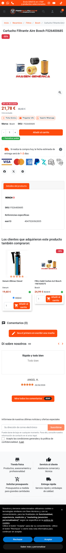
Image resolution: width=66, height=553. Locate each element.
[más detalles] (61, 149)
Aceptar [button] (48, 539)
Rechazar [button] (17, 539)
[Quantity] (8, 305)
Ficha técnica (9, 118)
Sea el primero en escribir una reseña (33, 333)
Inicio (6, 23)
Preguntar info (26, 118)
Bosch (37, 23)
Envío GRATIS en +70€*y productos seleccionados (33, 3)
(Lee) (21, 442)
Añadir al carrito (41, 132)
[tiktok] (61, 3)
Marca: (5, 123)
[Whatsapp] (7, 3)
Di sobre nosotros (16, 344)
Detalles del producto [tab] (16, 186)
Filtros (28, 23)
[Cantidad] (9, 132)
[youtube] (53, 3)
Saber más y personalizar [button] (33, 547)
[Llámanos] (12, 3)
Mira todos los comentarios (33, 398)
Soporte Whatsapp (45, 118)
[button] (44, 11)
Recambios (17, 23)
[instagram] (49, 3)
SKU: (20, 123)
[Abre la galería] (60, 93)
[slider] (27, 384)
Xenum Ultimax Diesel (12, 281)
